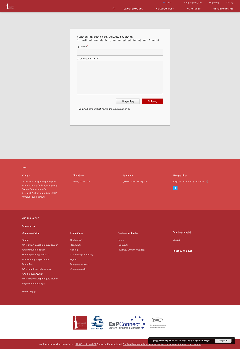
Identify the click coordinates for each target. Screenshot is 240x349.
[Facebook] (175, 188)
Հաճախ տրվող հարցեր (131, 249)
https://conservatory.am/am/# (188, 181)
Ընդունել (223, 341)
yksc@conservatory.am (135, 181)
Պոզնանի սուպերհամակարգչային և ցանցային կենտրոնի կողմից (162, 344)
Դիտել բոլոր (29, 291)
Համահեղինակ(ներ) (81, 254)
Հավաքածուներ (165, 8)
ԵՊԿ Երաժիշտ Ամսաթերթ (36, 269)
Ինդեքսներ (193, 8)
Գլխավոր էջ (28, 226)
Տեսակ (74, 249)
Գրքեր (25, 240)
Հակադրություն (193, 2)
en (169, 2)
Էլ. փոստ (82, 46)
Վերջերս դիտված (224, 8)
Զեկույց (152, 101)
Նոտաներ (27, 264)
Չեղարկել (128, 101)
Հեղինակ (75, 244)
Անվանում (76, 240)
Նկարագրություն (79, 264)
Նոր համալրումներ (32, 273)
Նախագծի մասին (133, 8)
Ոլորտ (73, 259)
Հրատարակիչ (78, 269)
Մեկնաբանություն (88, 58)
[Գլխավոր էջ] (113, 8)
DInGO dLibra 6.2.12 (86, 344)
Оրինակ (123, 244)
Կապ (121, 240)
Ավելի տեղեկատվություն (199, 341)
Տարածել (214, 2)
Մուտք (229, 2)
